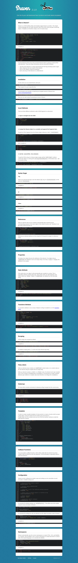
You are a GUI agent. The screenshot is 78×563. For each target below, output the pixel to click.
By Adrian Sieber (22, 557)
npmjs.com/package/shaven (24, 92)
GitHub (29, 557)
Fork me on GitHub (72, 5)
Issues (34, 557)
